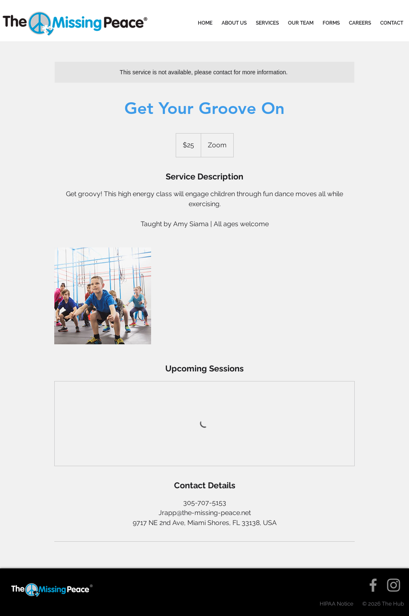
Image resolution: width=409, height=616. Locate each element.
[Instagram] (393, 585)
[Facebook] (373, 585)
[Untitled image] (102, 295)
